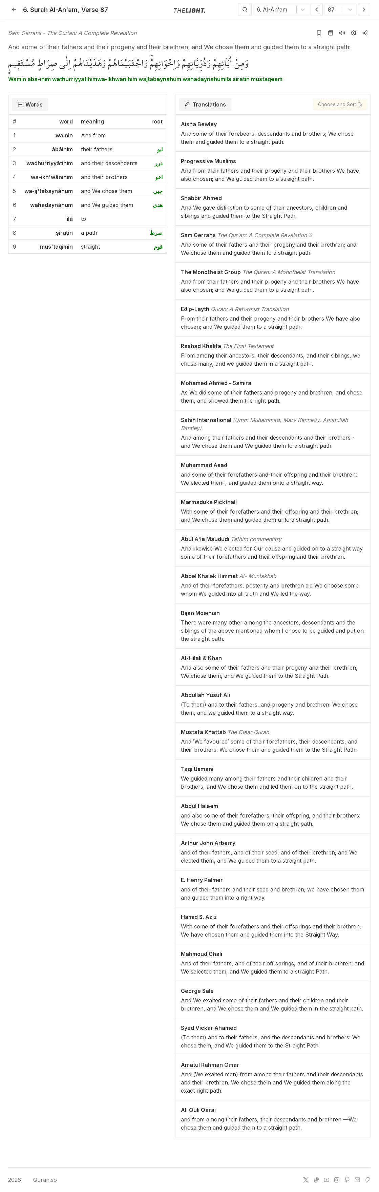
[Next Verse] (364, 9)
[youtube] (326, 1180)
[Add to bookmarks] (319, 33)
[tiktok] (316, 1180)
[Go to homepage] (190, 10)
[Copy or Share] (365, 33)
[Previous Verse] (317, 9)
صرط (156, 232)
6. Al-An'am (50, 9)
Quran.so (40, 1180)
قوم (158, 246)
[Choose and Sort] (340, 104)
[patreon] (368, 1180)
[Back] (14, 9)
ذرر (159, 163)
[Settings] (353, 33)
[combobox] (257, 9)
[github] (347, 1180)
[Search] (245, 9)
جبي (158, 191)
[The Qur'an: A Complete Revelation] (310, 235)
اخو (159, 177)
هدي (158, 204)
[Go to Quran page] (330, 33)
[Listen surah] (342, 33)
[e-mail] (357, 1180)
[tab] (30, 104)
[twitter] (306, 1180)
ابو (160, 149)
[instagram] (337, 1180)
